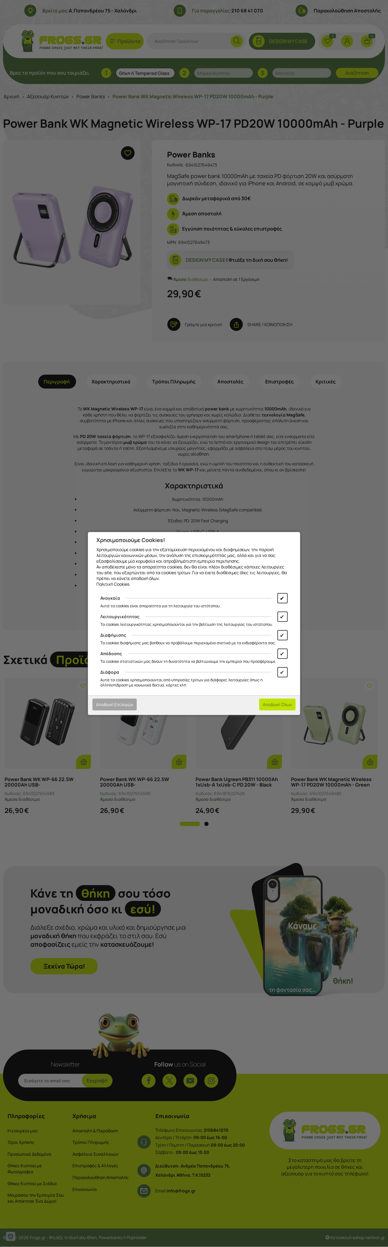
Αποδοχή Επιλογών (114, 704)
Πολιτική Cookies (112, 584)
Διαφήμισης (113, 635)
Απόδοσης (111, 653)
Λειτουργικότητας (119, 616)
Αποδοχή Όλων (277, 704)
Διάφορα (109, 672)
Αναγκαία (110, 598)
